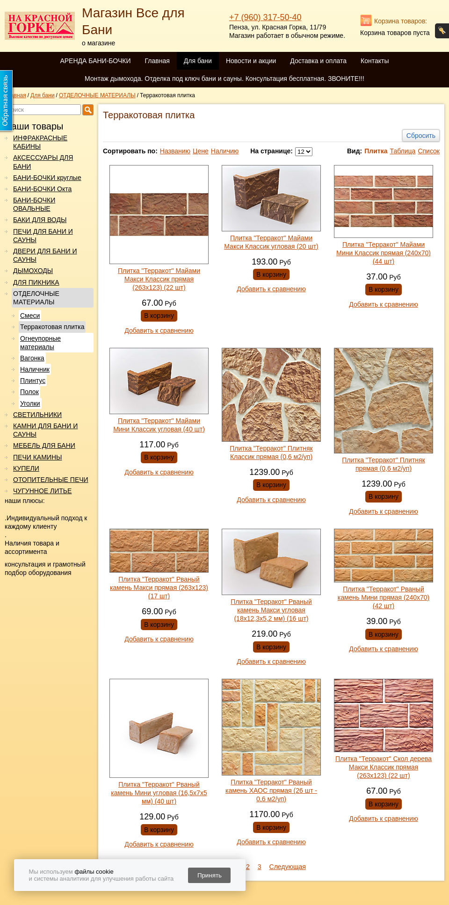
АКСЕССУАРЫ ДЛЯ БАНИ (43, 162)
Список (429, 151)
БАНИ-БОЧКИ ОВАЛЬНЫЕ (34, 204)
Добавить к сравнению (158, 330)
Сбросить (420, 135)
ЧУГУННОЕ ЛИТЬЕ (42, 491)
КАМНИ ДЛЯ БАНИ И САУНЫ (45, 430)
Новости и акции (251, 61)
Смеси (30, 315)
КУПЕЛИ (26, 468)
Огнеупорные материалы (40, 343)
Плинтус (32, 380)
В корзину (159, 315)
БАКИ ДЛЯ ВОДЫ (39, 219)
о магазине (98, 43)
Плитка (375, 151)
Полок (29, 391)
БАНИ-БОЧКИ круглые (47, 177)
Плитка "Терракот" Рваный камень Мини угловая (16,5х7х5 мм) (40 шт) (159, 793)
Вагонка (32, 358)
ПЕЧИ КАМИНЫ (37, 457)
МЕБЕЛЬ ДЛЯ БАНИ (44, 445)
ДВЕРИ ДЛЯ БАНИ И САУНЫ (45, 255)
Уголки (30, 403)
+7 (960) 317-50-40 (265, 17)
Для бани (198, 61)
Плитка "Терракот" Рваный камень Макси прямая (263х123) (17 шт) (159, 587)
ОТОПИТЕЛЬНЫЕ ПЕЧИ (50, 479)
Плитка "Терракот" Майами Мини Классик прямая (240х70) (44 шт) (383, 253)
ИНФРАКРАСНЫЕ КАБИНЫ (40, 142)
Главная (157, 61)
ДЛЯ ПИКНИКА (36, 282)
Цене (201, 151)
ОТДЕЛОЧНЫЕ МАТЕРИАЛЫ (36, 298)
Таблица (402, 151)
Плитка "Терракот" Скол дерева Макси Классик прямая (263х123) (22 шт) (383, 767)
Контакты (375, 61)
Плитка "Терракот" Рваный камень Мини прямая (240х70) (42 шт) (383, 597)
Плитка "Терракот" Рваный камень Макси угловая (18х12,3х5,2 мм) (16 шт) (271, 610)
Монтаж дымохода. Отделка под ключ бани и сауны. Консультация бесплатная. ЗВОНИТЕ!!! (224, 78)
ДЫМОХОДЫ (33, 270)
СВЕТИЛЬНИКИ (37, 414)
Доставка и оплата (318, 61)
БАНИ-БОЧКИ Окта (42, 189)
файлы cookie (93, 871)
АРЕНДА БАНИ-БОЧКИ (95, 61)
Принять (209, 875)
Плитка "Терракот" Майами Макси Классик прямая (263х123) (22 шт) (159, 279)
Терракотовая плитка (52, 326)
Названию (175, 151)
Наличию (225, 151)
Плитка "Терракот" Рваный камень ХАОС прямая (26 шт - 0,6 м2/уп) (271, 790)
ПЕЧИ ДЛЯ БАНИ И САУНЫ (43, 236)
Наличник (35, 369)
